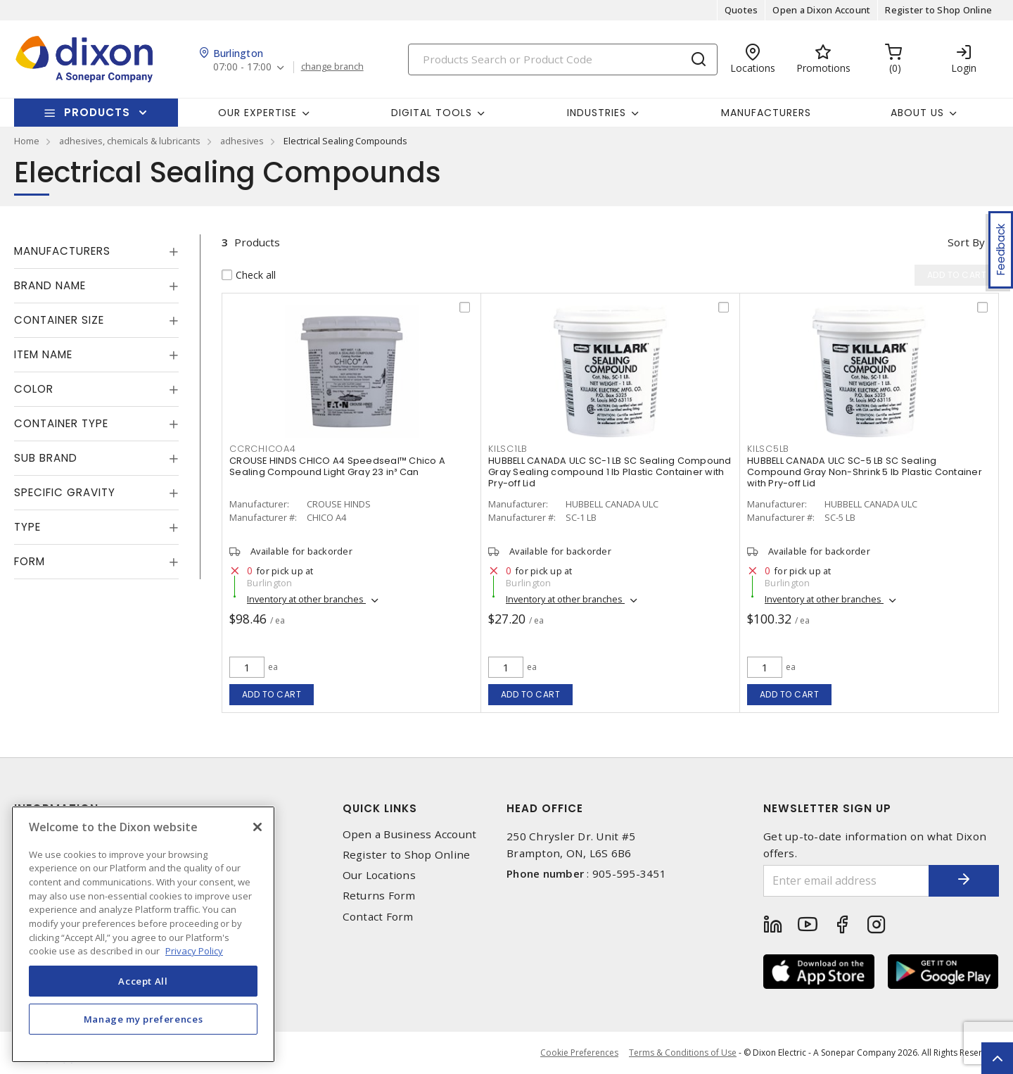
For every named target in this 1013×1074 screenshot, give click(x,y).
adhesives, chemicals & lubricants (129, 140)
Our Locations (379, 875)
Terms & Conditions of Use (683, 1053)
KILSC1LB (508, 449)
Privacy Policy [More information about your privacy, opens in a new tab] (194, 951)
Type (27, 526)
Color (33, 388)
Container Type (61, 423)
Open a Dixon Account (821, 10)
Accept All (143, 981)
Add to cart (272, 694)
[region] (143, 934)
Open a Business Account (410, 834)
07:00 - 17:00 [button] (242, 67)
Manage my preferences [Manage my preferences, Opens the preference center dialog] (143, 1019)
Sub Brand (45, 457)
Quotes (741, 10)
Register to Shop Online (938, 10)
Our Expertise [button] (257, 113)
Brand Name (50, 285)
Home (26, 140)
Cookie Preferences (579, 1053)
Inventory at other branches (306, 599)
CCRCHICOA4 (262, 449)
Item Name (43, 354)
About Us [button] (917, 113)
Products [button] (97, 112)
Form (29, 561)
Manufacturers (766, 113)
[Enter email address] (846, 881)
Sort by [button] (966, 242)
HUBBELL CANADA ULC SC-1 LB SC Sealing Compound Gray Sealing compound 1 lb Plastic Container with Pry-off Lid (610, 472)
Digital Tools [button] (431, 113)
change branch (332, 66)
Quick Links (380, 808)
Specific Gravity (64, 492)
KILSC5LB (768, 449)
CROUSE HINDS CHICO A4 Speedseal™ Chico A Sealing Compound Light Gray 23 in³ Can (337, 466)
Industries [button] (596, 113)
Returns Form (379, 895)
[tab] (96, 251)
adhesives (242, 140)
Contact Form (378, 916)
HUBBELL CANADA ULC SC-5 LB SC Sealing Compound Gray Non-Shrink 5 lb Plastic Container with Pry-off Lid (864, 472)
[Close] (257, 826)
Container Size (59, 319)
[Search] (563, 59)
